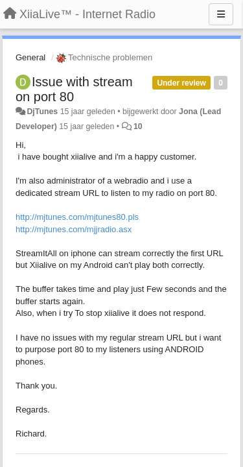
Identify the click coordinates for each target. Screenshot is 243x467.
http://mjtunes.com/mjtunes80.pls (77, 217)
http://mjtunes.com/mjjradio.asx (74, 229)
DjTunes (42, 111)
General (30, 57)
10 (138, 126)
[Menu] (221, 14)
